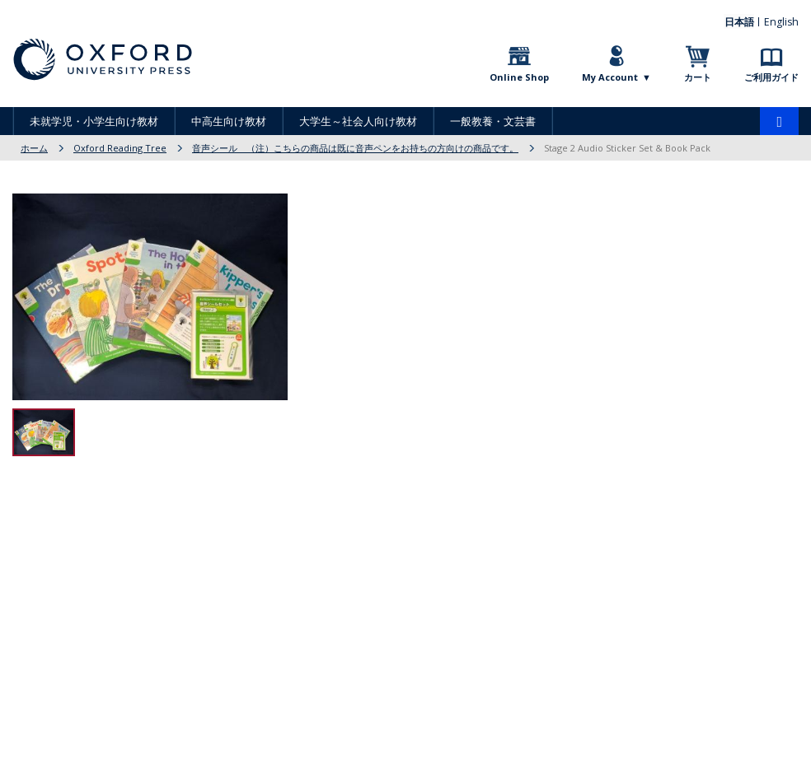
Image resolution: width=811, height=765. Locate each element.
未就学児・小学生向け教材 (94, 121)
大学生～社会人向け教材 (358, 121)
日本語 (742, 21)
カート (697, 77)
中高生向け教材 (228, 121)
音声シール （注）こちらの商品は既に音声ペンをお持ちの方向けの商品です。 (355, 148)
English (782, 21)
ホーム (34, 148)
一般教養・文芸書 (493, 121)
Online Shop (519, 77)
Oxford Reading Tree (119, 148)
